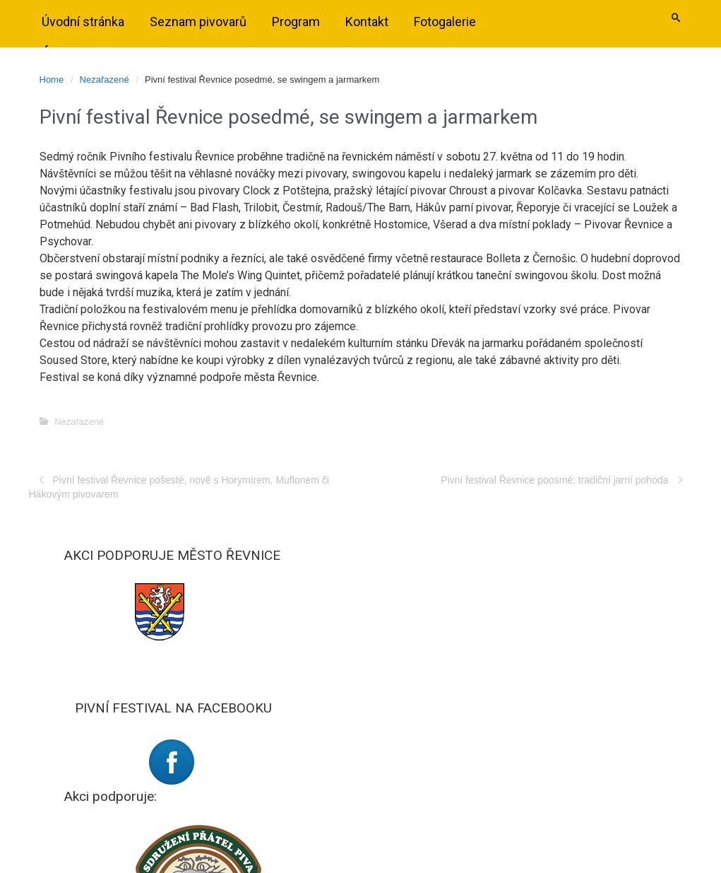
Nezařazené (104, 79)
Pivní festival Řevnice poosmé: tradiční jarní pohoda (554, 480)
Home (52, 79)
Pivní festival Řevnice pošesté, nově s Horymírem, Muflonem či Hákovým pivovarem (179, 487)
